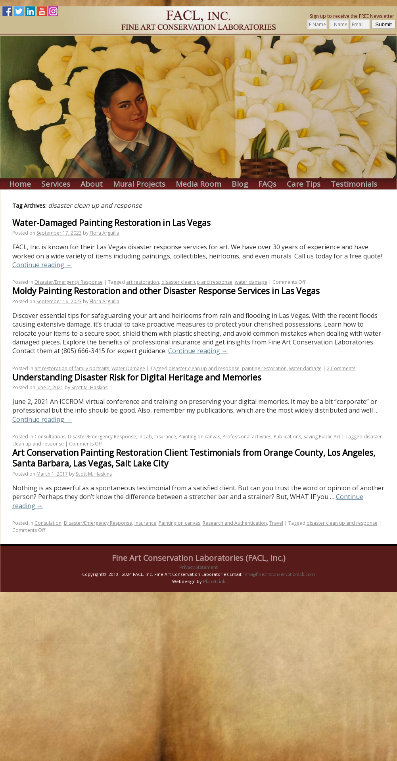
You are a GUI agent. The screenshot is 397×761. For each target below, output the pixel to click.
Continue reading (42, 264)
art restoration (142, 282)
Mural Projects (139, 184)
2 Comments (341, 368)
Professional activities (246, 436)
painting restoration (264, 368)
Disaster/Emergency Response (69, 282)
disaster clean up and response (196, 282)
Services (55, 184)
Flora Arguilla (104, 232)
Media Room (198, 184)
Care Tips (303, 184)
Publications (287, 436)
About (92, 184)
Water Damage (128, 368)
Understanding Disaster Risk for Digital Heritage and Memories (136, 377)
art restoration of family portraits (72, 368)
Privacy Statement (198, 567)
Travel (276, 523)
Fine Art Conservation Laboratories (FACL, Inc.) (199, 558)
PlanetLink (214, 581)
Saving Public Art (321, 436)
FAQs (267, 184)
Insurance (165, 436)
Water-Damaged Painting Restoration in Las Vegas (111, 222)
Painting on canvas (199, 436)
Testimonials (354, 184)
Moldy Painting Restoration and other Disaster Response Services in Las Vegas (166, 290)
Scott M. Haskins (89, 387)
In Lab (145, 436)
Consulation (48, 523)
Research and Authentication (235, 523)
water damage (251, 282)
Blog (240, 184)
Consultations (50, 436)
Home (20, 184)
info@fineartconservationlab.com (279, 574)
